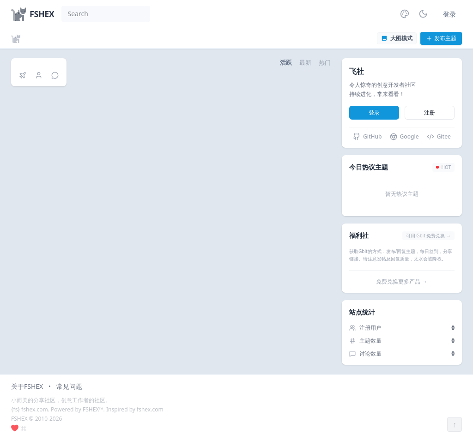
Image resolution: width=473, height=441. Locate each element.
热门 (325, 62)
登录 (449, 14)
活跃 (286, 62)
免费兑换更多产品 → (401, 281)
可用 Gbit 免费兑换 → (428, 235)
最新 (305, 62)
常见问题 (69, 386)
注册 (429, 112)
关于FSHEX (27, 386)
